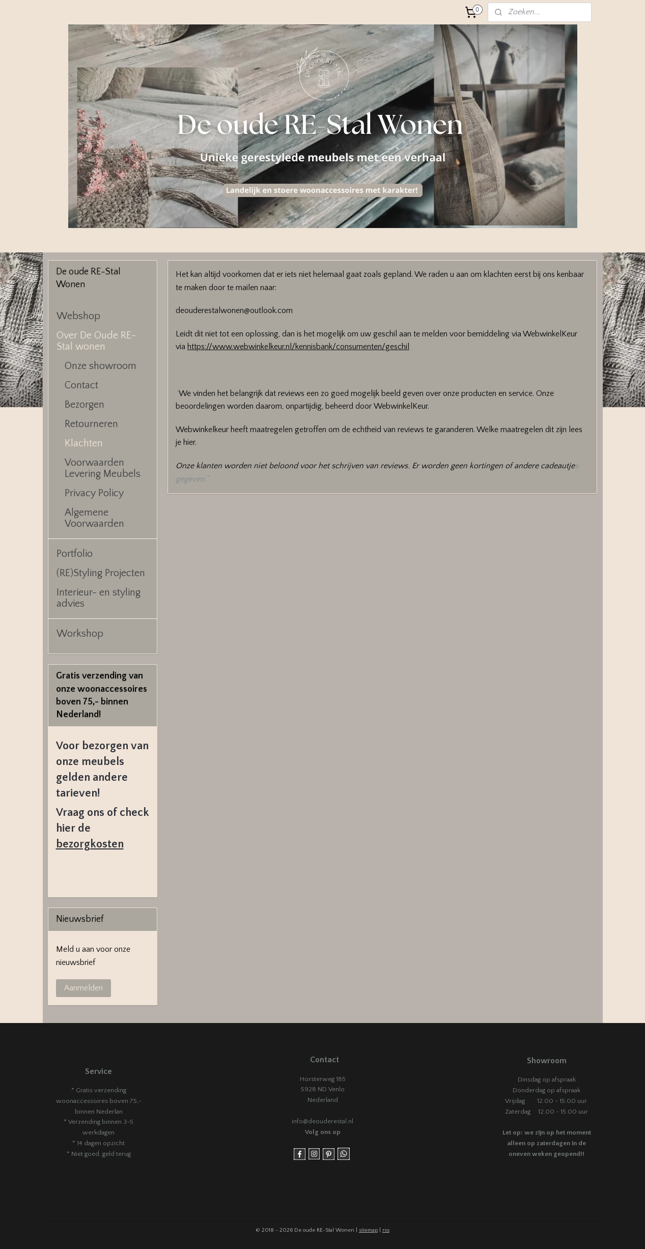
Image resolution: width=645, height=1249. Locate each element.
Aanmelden (83, 987)
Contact (81, 385)
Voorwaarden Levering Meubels (103, 468)
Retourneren (91, 424)
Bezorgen (84, 404)
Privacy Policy (94, 493)
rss (385, 1230)
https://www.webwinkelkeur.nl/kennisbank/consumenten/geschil (298, 346)
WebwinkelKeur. (401, 406)
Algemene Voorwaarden (94, 518)
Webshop (78, 316)
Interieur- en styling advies (99, 598)
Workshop (80, 633)
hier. (190, 442)
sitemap (368, 1230)
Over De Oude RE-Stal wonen (96, 341)
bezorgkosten (90, 844)
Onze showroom (100, 366)
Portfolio (75, 553)
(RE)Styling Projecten (101, 573)
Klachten (84, 443)
